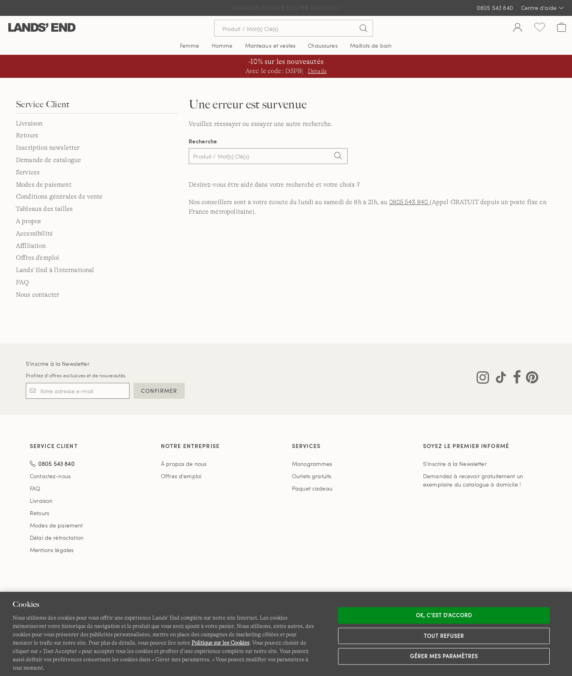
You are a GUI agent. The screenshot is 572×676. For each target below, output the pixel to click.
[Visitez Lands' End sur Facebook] (514, 379)
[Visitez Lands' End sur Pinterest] (529, 379)
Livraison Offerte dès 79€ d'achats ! (286, 8)
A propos (28, 221)
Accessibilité (34, 233)
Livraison (29, 123)
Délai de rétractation (56, 537)
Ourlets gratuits (311, 476)
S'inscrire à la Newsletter (57, 363)
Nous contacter (37, 294)
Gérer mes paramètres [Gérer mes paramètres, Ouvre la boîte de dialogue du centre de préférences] (444, 656)
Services (28, 172)
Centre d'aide (542, 8)
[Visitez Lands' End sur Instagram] (483, 379)
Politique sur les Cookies (220, 642)
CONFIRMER (159, 390)
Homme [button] (222, 45)
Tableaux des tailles (44, 208)
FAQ (22, 282)
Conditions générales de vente (59, 196)
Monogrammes (312, 463)
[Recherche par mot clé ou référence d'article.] (293, 28)
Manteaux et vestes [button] (270, 45)
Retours (27, 135)
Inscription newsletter (48, 147)
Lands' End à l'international (55, 270)
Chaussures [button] (322, 45)
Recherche (203, 141)
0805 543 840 (495, 8)
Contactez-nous (50, 476)
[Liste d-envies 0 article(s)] (539, 28)
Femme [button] (189, 45)
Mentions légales (51, 550)
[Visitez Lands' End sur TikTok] (498, 379)
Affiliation (31, 245)
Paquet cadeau (312, 488)
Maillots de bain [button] (371, 45)
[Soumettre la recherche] (363, 28)
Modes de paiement (44, 184)
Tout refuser (444, 635)
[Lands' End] (42, 28)
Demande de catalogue (48, 160)
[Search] (337, 156)
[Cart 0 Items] (561, 28)
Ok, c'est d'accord (444, 615)
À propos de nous (184, 463)
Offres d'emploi (37, 257)
